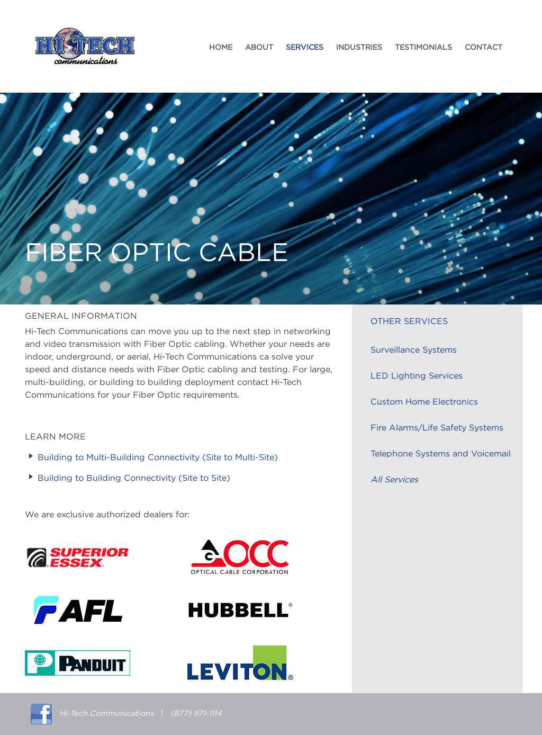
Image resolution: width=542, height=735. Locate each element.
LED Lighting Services (417, 376)
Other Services (409, 321)
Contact (483, 47)
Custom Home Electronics (424, 402)
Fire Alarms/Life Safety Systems (437, 428)
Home (220, 47)
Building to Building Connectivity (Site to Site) (134, 478)
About (259, 47)
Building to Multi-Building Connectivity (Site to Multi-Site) (158, 457)
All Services (394, 480)
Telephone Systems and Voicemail (441, 454)
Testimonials (423, 47)
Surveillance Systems (414, 350)
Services (304, 47)
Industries (359, 47)
